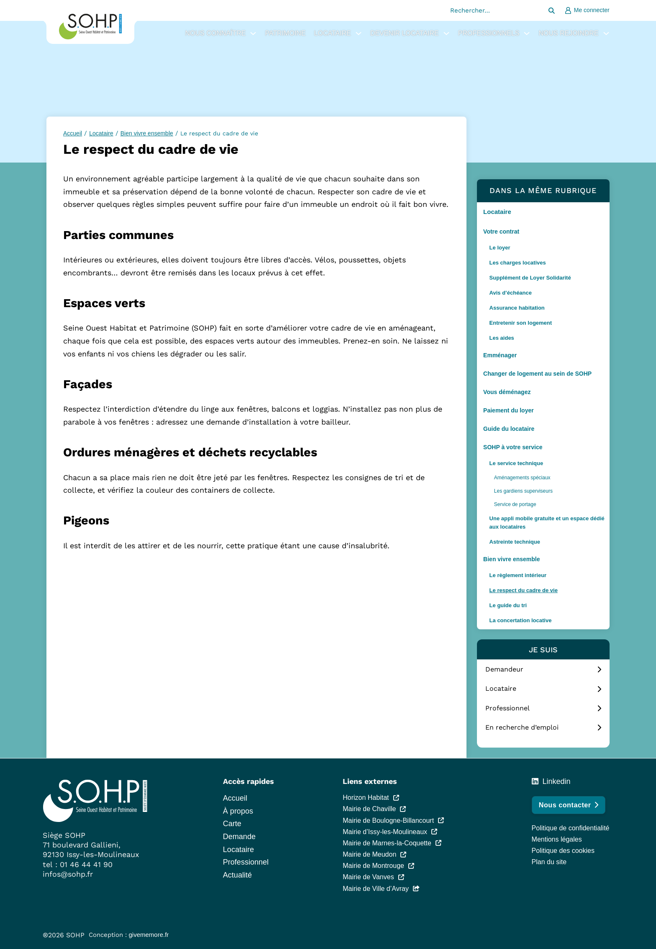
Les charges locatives (517, 263)
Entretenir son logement (520, 323)
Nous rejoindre (568, 33)
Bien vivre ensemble (511, 559)
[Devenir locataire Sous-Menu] (446, 33)
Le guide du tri (508, 605)
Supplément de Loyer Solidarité (530, 278)
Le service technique (516, 463)
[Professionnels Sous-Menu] (526, 33)
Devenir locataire (404, 33)
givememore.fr (149, 934)
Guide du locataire (508, 428)
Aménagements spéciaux (522, 478)
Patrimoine (285, 33)
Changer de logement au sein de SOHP (537, 373)
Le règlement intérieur (518, 575)
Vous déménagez (506, 392)
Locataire (332, 33)
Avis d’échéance (510, 293)
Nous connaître (215, 33)
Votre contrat (501, 231)
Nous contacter (568, 805)
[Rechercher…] (551, 10)
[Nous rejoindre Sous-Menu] (606, 33)
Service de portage (515, 504)
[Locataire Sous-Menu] (358, 33)
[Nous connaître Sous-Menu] (253, 33)
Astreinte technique (514, 542)
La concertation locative (520, 620)
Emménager (500, 355)
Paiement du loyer (508, 410)
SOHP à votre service (512, 447)
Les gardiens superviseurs (523, 491)
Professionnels (489, 33)
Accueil (72, 133)
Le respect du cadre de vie (523, 590)
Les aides (501, 338)
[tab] (543, 670)
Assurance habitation (517, 308)
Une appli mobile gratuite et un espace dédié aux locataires (547, 522)
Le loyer (499, 247)
